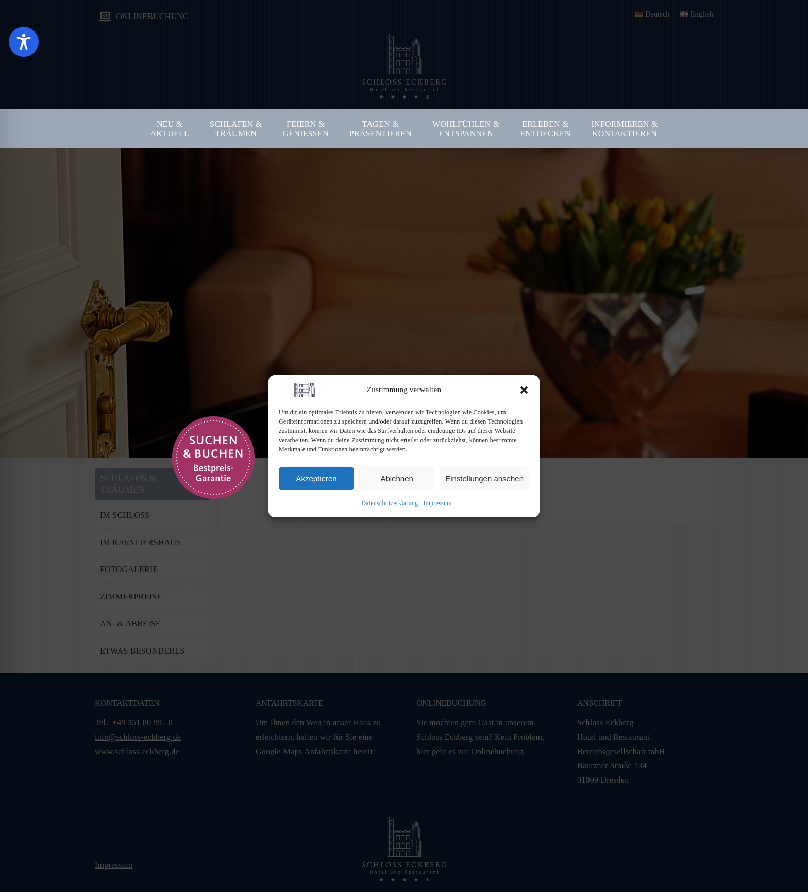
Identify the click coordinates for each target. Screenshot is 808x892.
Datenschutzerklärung (389, 503)
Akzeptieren (316, 478)
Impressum (437, 503)
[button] (524, 390)
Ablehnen (396, 478)
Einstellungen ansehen (484, 478)
